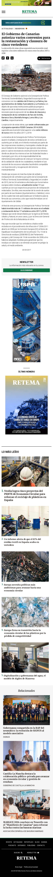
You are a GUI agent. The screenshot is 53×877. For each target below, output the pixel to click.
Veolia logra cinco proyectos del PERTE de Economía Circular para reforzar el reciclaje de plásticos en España (25, 495)
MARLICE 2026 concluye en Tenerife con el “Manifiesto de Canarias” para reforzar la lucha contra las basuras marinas (25, 825)
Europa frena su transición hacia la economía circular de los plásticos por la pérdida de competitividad (25, 633)
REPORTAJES (28, 842)
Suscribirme (26, 270)
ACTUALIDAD (18, 842)
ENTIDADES (22, 845)
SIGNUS (6, 737)
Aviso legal (18, 867)
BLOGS (37, 842)
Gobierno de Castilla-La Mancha (19, 785)
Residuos (19, 29)
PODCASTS (12, 845)
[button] (3, 58)
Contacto (41, 845)
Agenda (44, 842)
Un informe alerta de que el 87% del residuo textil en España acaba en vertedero (22, 542)
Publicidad (31, 845)
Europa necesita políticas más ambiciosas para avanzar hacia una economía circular (22, 587)
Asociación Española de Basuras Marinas (23, 831)
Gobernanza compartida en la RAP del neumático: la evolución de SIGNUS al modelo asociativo (23, 731)
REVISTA (9, 842)
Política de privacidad (31, 867)
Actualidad (7, 29)
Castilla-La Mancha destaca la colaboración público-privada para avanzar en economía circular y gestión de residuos (26, 777)
